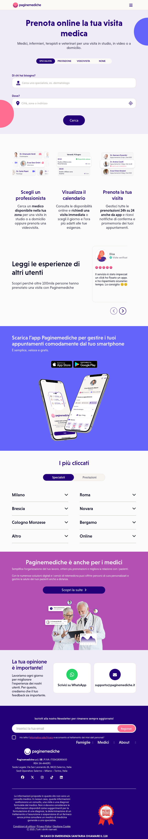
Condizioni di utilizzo (24, 826)
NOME (102, 61)
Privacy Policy (44, 826)
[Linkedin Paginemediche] (61, 778)
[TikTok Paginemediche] (51, 778)
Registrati (126, 728)
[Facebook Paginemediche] (22, 778)
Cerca (74, 120)
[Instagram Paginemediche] (42, 778)
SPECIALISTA (45, 61)
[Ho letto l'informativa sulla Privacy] (14, 737)
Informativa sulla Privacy (41, 737)
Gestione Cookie (62, 826)
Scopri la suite (74, 590)
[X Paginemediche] (32, 778)
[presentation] (113, 310)
